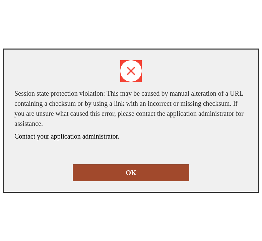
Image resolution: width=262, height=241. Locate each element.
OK (131, 172)
